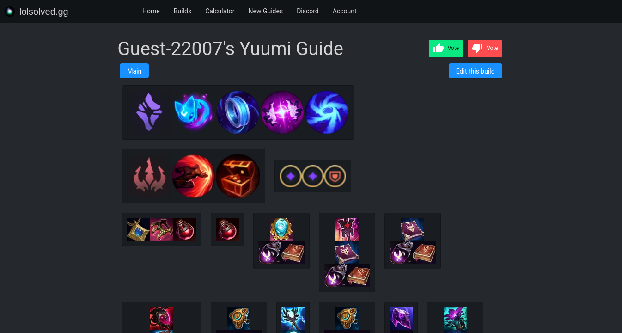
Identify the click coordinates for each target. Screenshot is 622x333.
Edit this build (475, 71)
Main (134, 71)
